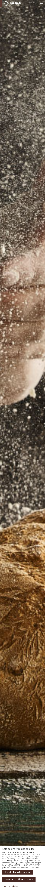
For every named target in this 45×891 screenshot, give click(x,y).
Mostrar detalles (11, 886)
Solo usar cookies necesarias (19, 879)
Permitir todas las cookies (17, 872)
